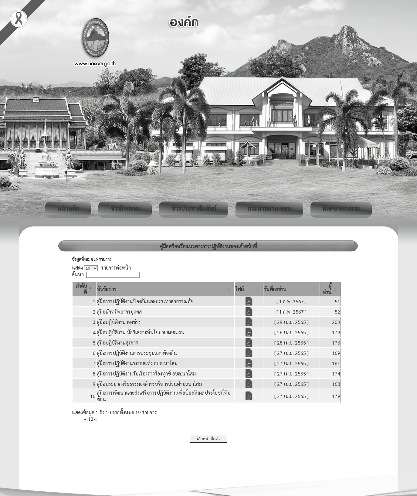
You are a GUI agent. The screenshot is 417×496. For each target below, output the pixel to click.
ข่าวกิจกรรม (125, 208)
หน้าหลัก (68, 208)
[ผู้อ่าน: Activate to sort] (330, 289)
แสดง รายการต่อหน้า (101, 267)
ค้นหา (78, 274)
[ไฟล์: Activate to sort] (249, 289)
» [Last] (96, 419)
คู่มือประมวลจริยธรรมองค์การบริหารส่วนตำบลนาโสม (149, 384)
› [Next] (94, 419)
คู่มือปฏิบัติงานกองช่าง (119, 322)
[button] (106, 289)
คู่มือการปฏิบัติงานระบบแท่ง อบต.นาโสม (137, 363)
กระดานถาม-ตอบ (269, 208)
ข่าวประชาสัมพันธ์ (193, 208)
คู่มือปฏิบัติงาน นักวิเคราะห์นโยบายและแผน (141, 332)
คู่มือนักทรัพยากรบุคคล (119, 311)
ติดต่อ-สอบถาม (341, 208)
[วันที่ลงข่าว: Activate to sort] (291, 289)
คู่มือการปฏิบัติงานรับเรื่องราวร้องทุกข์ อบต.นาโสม (146, 373)
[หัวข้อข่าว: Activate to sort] (165, 289)
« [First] (85, 419)
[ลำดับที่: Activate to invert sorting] (84, 289)
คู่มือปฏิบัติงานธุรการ (117, 342)
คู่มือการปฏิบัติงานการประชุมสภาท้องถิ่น (137, 353)
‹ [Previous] (87, 419)
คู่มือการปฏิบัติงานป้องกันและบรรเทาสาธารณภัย (145, 301)
